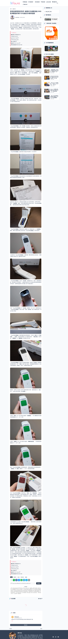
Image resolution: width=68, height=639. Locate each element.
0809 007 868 (14, 38)
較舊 (41, 628)
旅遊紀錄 (30, 1)
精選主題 (25, 1)
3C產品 (18, 577)
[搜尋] (57, 3)
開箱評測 (54, 1)
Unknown (16, 616)
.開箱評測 (14, 8)
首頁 (11, 8)
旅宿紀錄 (37, 1)
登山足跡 (48, 1)
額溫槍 (26, 577)
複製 (38, 583)
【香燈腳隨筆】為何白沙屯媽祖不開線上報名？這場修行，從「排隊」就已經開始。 (54, 70)
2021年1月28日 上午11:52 (18, 617)
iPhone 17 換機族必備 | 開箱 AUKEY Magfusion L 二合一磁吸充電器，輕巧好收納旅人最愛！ (54, 90)
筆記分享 (25, 4)
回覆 (12, 620)
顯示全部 (40, 598)
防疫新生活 (22, 577)
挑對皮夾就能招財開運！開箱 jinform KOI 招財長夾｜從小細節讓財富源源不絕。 (54, 77)
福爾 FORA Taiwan (15, 43)
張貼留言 (25, 625)
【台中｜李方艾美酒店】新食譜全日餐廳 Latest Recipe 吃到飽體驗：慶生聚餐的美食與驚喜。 (54, 96)
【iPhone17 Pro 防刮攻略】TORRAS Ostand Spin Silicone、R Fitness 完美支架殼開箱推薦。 (54, 83)
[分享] (40, 17)
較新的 (11, 628)
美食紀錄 (43, 1)
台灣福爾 (13, 41)
